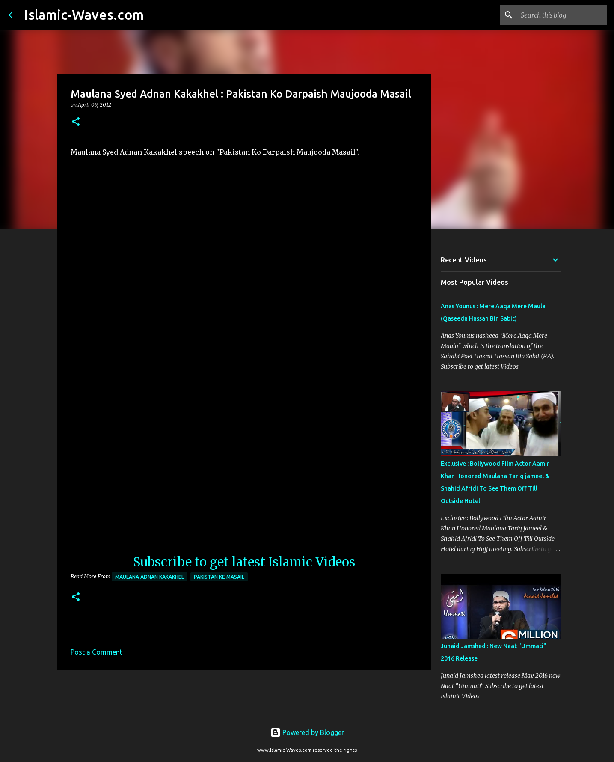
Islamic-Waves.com (84, 14)
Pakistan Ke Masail (219, 577)
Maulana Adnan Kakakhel (149, 577)
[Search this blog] (562, 15)
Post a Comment (96, 652)
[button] (76, 122)
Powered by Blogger (307, 732)
